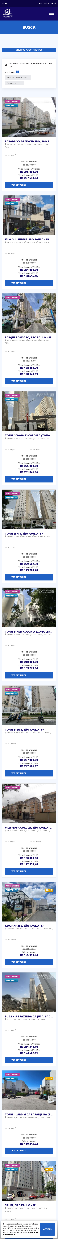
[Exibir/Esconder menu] (51, 13)
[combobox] (18, 77)
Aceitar (47, 1229)
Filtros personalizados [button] (29, 50)
